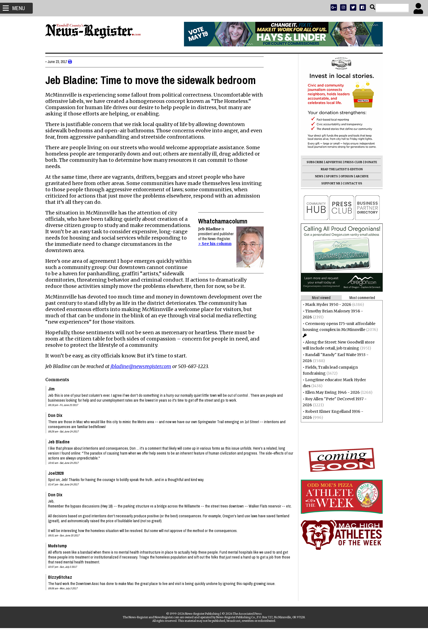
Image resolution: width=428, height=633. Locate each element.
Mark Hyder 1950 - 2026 (326, 304)
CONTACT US (350, 183)
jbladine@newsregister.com (143, 366)
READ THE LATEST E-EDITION (340, 169)
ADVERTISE (331, 162)
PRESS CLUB (351, 162)
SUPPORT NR (328, 183)
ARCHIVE (359, 176)
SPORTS (330, 176)
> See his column (217, 243)
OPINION (344, 176)
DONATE (368, 162)
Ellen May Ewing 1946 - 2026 (330, 392)
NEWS (317, 176)
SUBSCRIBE (312, 162)
